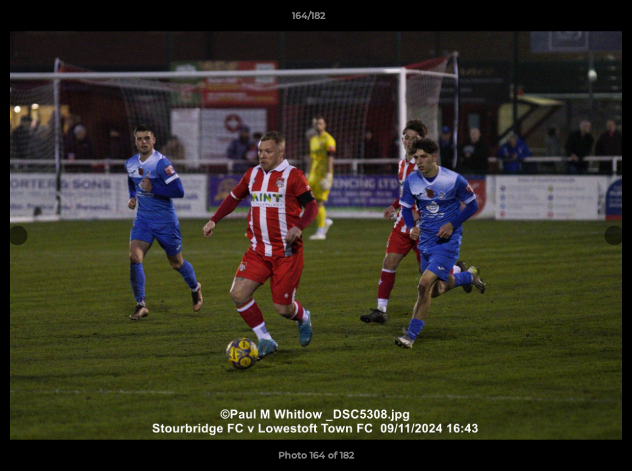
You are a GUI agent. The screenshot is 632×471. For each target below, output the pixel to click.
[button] (577, 19)
